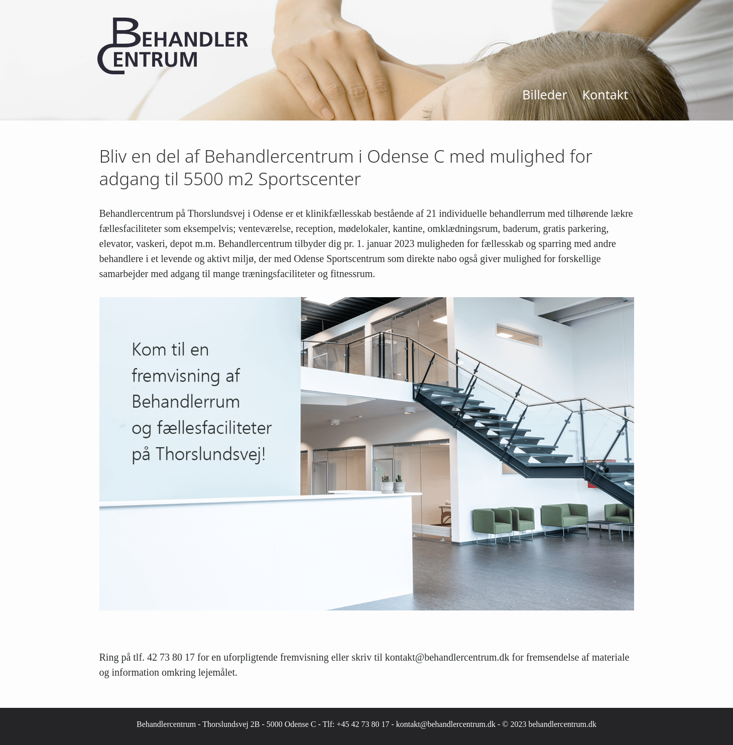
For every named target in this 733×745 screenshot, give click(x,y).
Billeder (544, 94)
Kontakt (605, 94)
